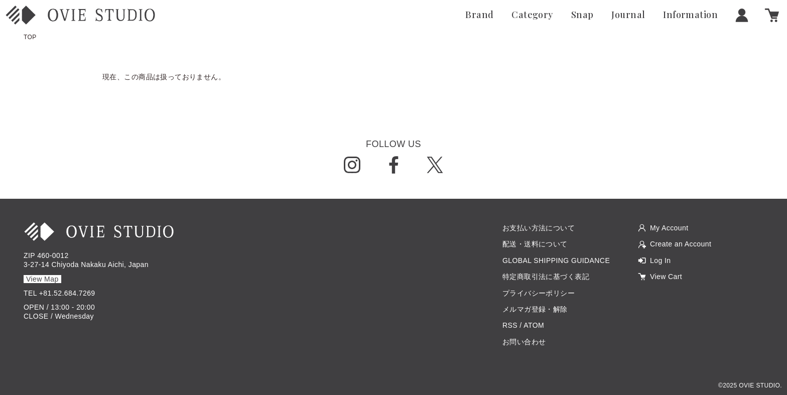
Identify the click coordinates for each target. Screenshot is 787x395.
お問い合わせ (524, 342)
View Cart (666, 277)
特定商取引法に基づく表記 (545, 277)
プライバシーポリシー (538, 293)
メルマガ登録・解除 (535, 309)
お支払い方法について (538, 228)
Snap (582, 15)
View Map (42, 279)
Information (690, 15)
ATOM (533, 325)
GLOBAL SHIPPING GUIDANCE (556, 260)
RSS (509, 325)
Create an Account (680, 244)
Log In (660, 260)
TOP (30, 37)
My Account (669, 228)
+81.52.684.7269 (67, 293)
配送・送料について (535, 244)
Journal (628, 15)
